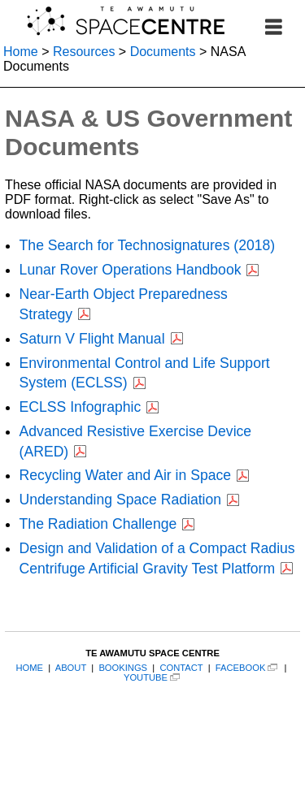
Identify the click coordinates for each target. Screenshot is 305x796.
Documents (163, 51)
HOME (29, 668)
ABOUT (70, 668)
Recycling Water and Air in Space (125, 475)
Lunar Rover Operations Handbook (131, 270)
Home (20, 51)
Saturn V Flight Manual (92, 339)
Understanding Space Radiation (120, 499)
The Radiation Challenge (98, 524)
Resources (84, 51)
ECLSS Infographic (81, 407)
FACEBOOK (241, 668)
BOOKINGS (122, 668)
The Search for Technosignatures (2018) (148, 245)
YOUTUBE (146, 677)
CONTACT (181, 668)
